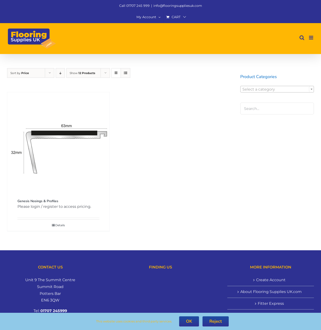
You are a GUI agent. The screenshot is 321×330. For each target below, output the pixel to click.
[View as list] (125, 73)
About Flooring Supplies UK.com (271, 291)
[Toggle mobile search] (302, 37)
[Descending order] (60, 73)
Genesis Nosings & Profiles (37, 201)
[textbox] (277, 89)
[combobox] (277, 89)
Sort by (19, 73)
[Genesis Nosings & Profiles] (58, 143)
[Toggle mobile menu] (311, 37)
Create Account (271, 280)
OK (189, 321)
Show (82, 73)
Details (60, 225)
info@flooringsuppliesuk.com (177, 6)
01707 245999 (53, 311)
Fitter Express (271, 303)
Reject (215, 321)
